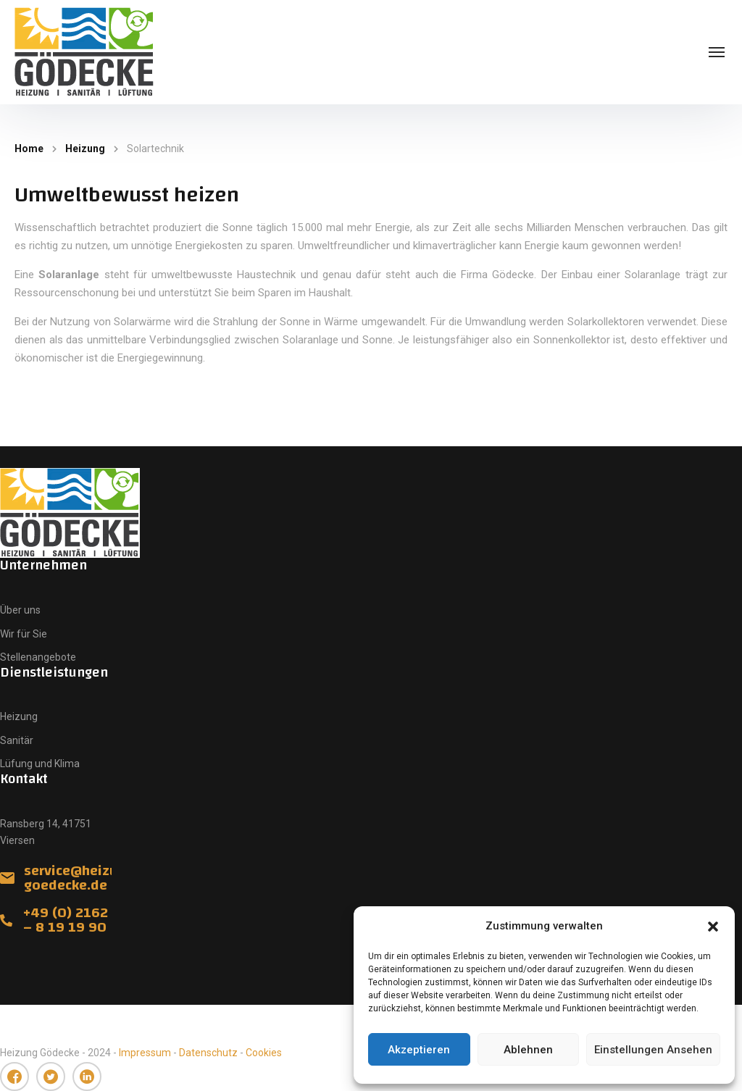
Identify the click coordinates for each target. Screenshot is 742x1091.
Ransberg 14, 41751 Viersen (45, 832)
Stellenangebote (38, 657)
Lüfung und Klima (40, 763)
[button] (713, 926)
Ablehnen (528, 1049)
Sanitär (16, 740)
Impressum (145, 1052)
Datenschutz (208, 1052)
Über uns (20, 610)
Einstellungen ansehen (653, 1049)
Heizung (85, 148)
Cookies (264, 1052)
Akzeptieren (419, 1049)
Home (28, 148)
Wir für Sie (23, 634)
